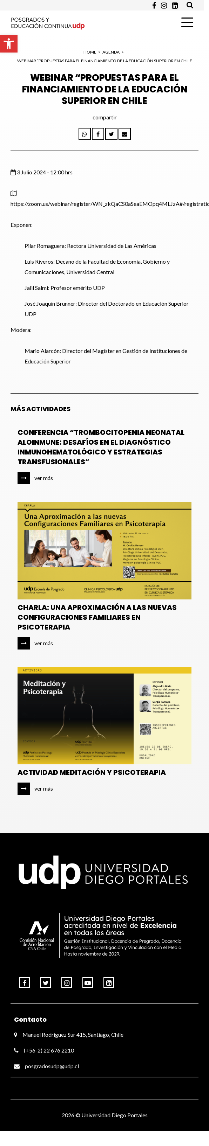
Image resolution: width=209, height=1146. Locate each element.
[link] (9, 44)
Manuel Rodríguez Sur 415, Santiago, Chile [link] (68, 1034)
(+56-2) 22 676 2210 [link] (44, 1050)
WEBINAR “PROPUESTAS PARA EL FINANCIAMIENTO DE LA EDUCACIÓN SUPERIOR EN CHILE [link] (104, 60)
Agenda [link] (111, 52)
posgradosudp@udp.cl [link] (46, 1066)
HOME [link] (89, 52)
